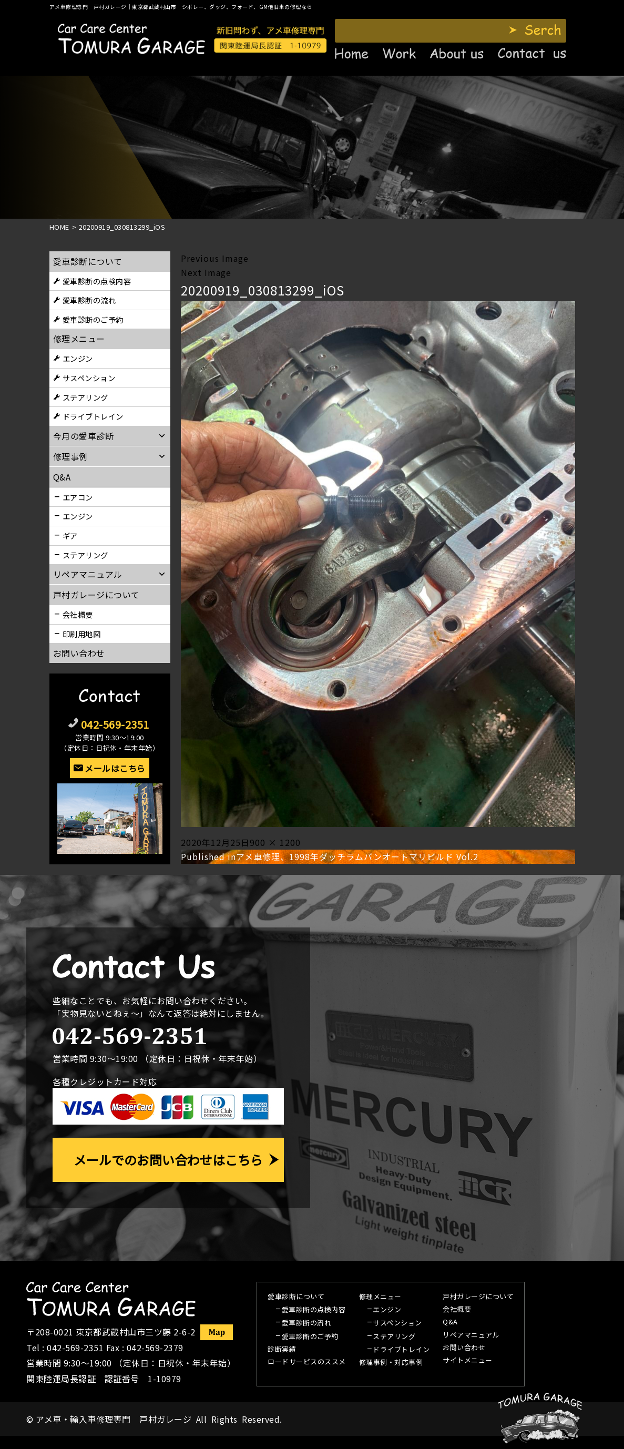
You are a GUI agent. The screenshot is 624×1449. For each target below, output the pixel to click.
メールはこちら (115, 768)
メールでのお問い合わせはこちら (168, 1159)
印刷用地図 (82, 633)
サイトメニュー (468, 1360)
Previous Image (215, 258)
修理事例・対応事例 (391, 1363)
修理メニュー (79, 338)
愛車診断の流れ (89, 299)
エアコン (78, 497)
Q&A (450, 1322)
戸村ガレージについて (96, 594)
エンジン (78, 358)
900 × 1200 (275, 842)
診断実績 (282, 1349)
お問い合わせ (79, 653)
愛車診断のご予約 (93, 319)
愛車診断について (87, 261)
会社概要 (78, 614)
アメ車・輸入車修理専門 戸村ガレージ (113, 1419)
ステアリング (85, 397)
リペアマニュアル (471, 1335)
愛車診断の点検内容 (97, 281)
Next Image (206, 272)
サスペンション (89, 377)
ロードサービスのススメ (307, 1362)
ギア (70, 535)
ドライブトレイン (93, 416)
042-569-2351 (115, 724)
